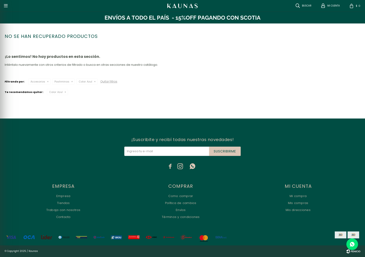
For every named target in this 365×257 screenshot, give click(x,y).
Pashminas (61, 81)
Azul (85, 81)
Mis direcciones (298, 210)
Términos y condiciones (181, 217)
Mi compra (298, 196)
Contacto (63, 217)
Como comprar (180, 196)
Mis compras (298, 203)
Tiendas (63, 203)
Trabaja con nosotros (63, 210)
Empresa (63, 196)
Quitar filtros (108, 81)
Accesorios (37, 81)
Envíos (181, 210)
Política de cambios (180, 203)
